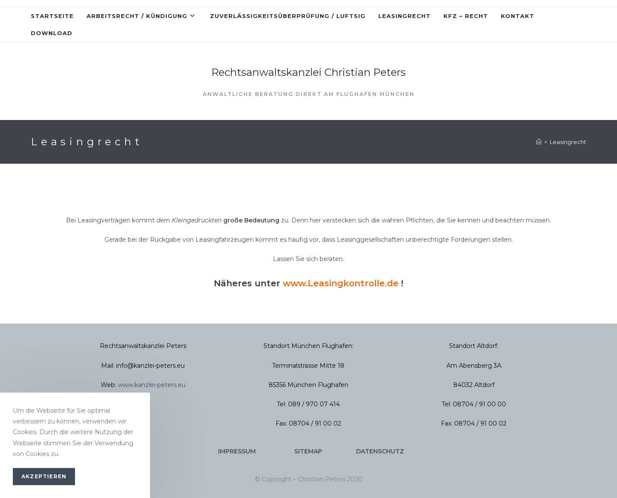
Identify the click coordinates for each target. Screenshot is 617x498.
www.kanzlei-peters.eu (152, 385)
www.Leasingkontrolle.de (340, 283)
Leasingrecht (568, 141)
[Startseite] (539, 141)
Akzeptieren (43, 476)
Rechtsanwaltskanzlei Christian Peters (308, 72)
